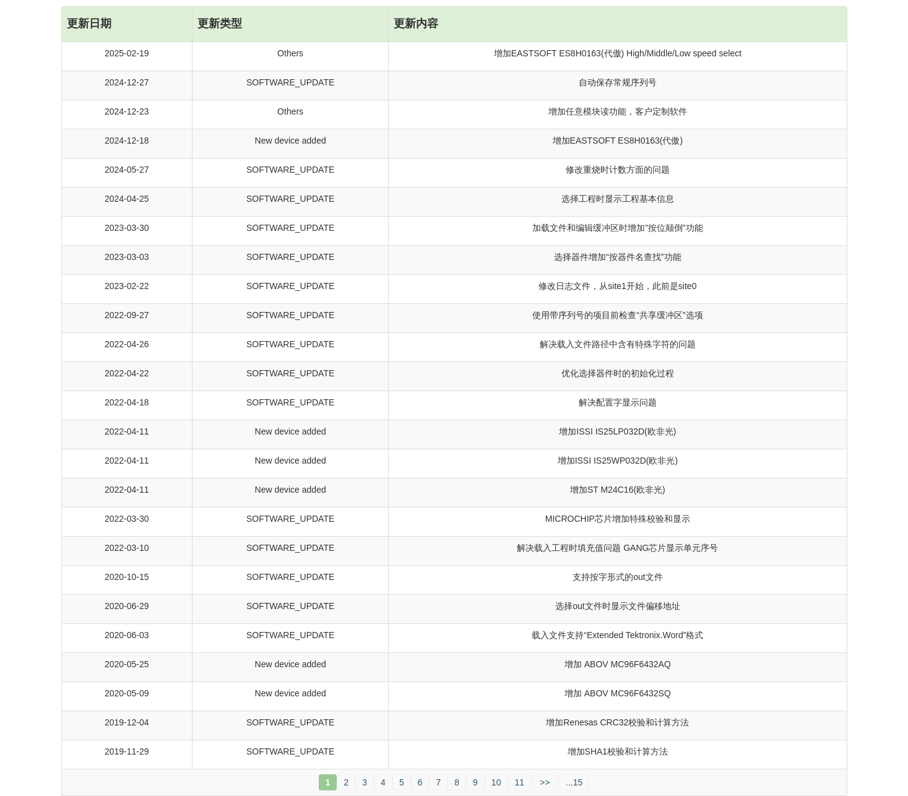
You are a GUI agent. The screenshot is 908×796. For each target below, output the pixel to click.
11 (519, 782)
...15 (574, 782)
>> (545, 782)
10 (496, 782)
